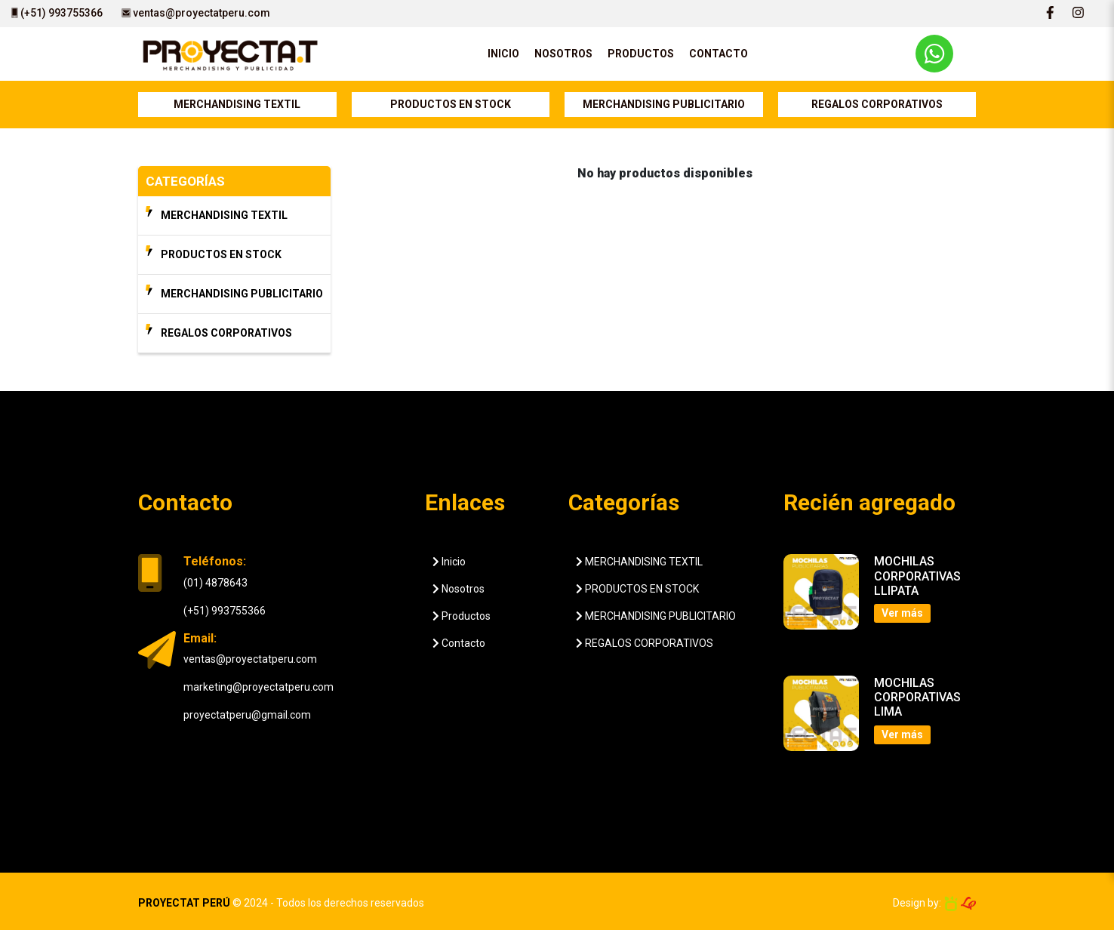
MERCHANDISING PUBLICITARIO (664, 104)
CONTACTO (718, 54)
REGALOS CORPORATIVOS (877, 104)
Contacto (458, 643)
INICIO (503, 54)
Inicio (449, 562)
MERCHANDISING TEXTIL (237, 104)
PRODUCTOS (641, 54)
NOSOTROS (563, 54)
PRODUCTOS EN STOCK (450, 104)
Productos (461, 616)
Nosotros (458, 589)
